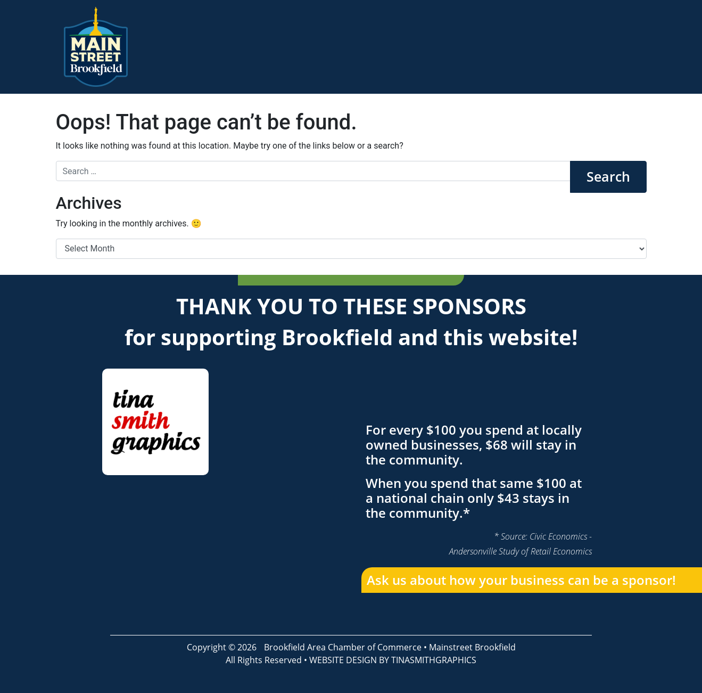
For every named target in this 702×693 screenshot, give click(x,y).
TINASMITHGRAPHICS (433, 660)
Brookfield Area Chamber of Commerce (343, 647)
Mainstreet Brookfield (472, 647)
